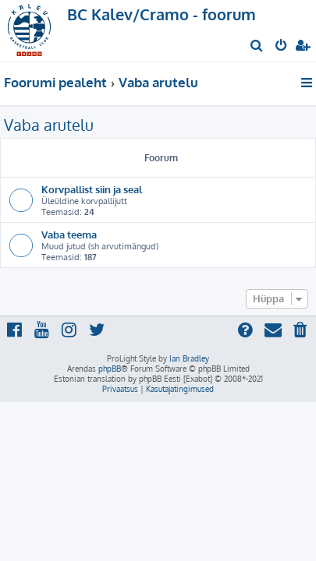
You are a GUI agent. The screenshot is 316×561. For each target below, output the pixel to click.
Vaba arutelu (49, 125)
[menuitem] (257, 46)
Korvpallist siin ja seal (91, 189)
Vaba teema (69, 234)
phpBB (109, 368)
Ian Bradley (189, 358)
